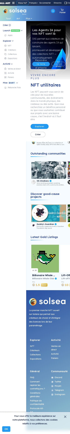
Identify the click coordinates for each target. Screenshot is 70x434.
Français (33, 3)
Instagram (58, 394)
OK (6, 429)
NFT (32, 346)
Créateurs (34, 350)
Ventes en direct (56, 348)
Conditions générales (35, 395)
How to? (22, 2)
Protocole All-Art (37, 410)
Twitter (56, 381)
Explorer (39, 126)
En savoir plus (58, 64)
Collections (35, 354)
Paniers (54, 358)
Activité (55, 354)
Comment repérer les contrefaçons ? (37, 385)
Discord (56, 377)
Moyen (56, 386)
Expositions (35, 359)
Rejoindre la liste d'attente (41, 64)
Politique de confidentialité (37, 402)
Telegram (57, 390)
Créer (38, 134)
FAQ (32, 377)
